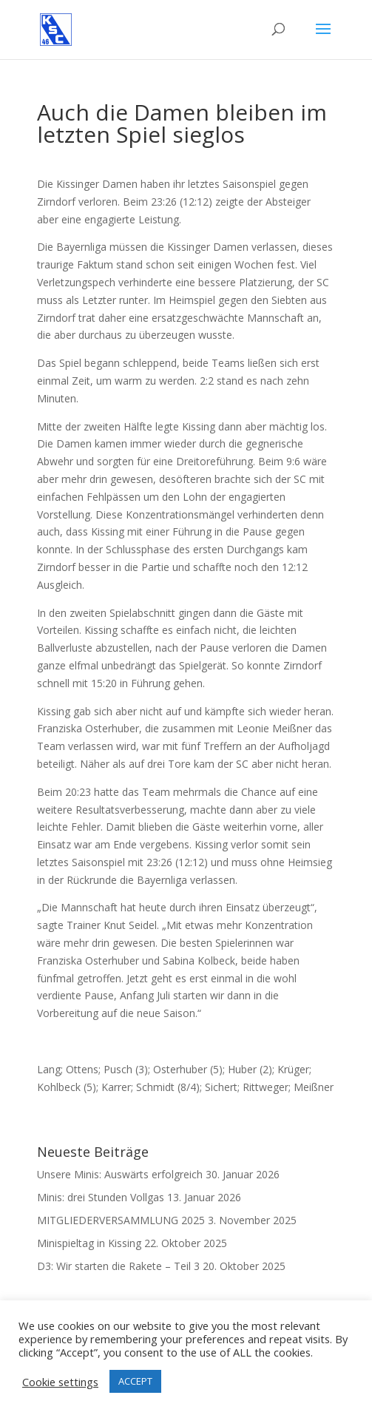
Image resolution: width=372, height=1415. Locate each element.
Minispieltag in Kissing (89, 1243)
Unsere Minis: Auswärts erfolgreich (120, 1174)
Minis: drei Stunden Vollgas (100, 1197)
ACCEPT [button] (135, 1381)
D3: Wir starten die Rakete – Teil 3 (118, 1266)
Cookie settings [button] (60, 1381)
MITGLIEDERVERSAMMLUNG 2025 (121, 1220)
